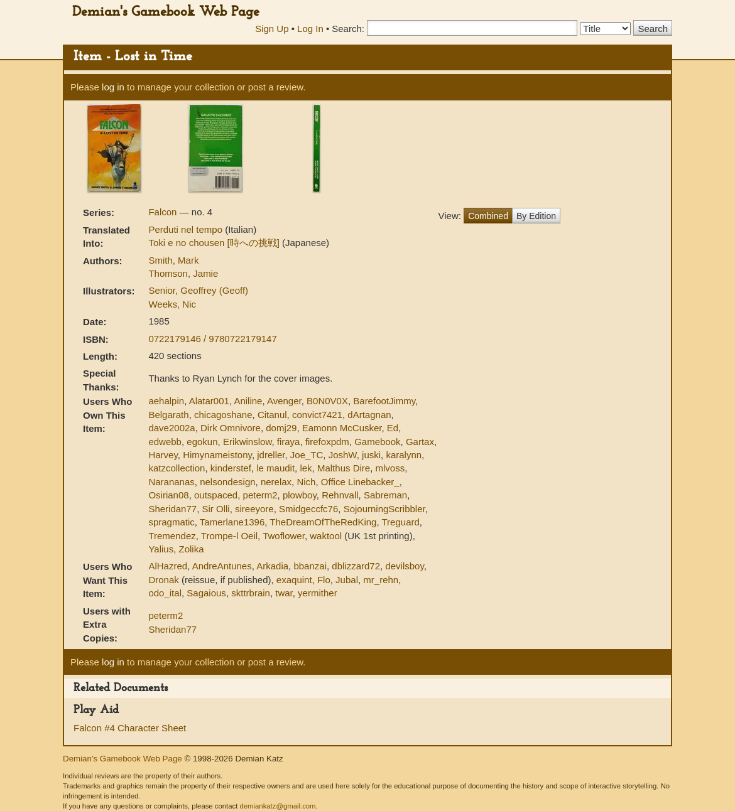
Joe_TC (307, 454)
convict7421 (317, 414)
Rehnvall (340, 495)
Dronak (163, 579)
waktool (326, 535)
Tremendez (171, 535)
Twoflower (284, 535)
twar (284, 593)
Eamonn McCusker (342, 427)
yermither (317, 593)
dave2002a (171, 427)
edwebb (165, 441)
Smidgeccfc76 (308, 508)
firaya (288, 441)
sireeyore (254, 508)
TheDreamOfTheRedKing (323, 522)
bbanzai (310, 566)
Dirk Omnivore (230, 427)
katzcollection (176, 468)
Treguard (401, 522)
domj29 (281, 427)
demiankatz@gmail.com (277, 806)
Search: (348, 28)
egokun (202, 441)
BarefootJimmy (384, 400)
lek (306, 468)
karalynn (404, 454)
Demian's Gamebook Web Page (165, 12)
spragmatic (171, 522)
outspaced (215, 495)
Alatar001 (209, 400)
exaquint (294, 579)
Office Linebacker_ (360, 481)
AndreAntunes (222, 566)
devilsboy (404, 566)
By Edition (536, 216)
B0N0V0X (327, 400)
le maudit (275, 468)
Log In (310, 28)
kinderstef (230, 468)
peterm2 (260, 495)
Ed (392, 427)
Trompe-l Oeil (229, 535)
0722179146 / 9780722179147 (212, 338)
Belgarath (168, 414)
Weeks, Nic (172, 304)
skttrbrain (250, 593)
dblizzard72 (356, 566)
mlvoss (390, 468)
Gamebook (377, 441)
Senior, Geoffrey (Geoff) (198, 290)
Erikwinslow (247, 441)
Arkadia (272, 566)
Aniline (248, 400)
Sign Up (271, 28)
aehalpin (166, 400)
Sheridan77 (172, 508)
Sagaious (206, 593)
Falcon (163, 212)
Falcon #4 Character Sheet (130, 727)
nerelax (276, 481)
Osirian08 (168, 495)
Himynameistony (217, 454)
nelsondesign (227, 481)
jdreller (271, 454)
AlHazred (167, 566)
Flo (323, 579)
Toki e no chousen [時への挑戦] (215, 242)
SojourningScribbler (384, 508)
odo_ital (165, 593)
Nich (306, 481)
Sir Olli (216, 508)
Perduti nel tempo (186, 229)
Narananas (171, 481)
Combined (488, 216)
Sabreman (385, 495)
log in (113, 87)
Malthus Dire (343, 468)
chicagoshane (223, 414)
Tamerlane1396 (232, 522)
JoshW (343, 454)
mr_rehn (380, 579)
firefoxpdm (327, 441)
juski (371, 454)
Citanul (272, 414)
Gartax (420, 441)
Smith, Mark (173, 260)
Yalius (160, 549)
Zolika (191, 549)
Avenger (284, 400)
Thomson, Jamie (183, 273)
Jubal (346, 579)
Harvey (162, 454)
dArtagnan (369, 414)
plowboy (300, 495)
